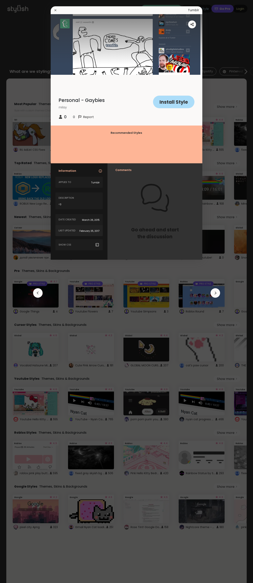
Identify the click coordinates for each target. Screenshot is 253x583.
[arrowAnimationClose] (38, 293)
